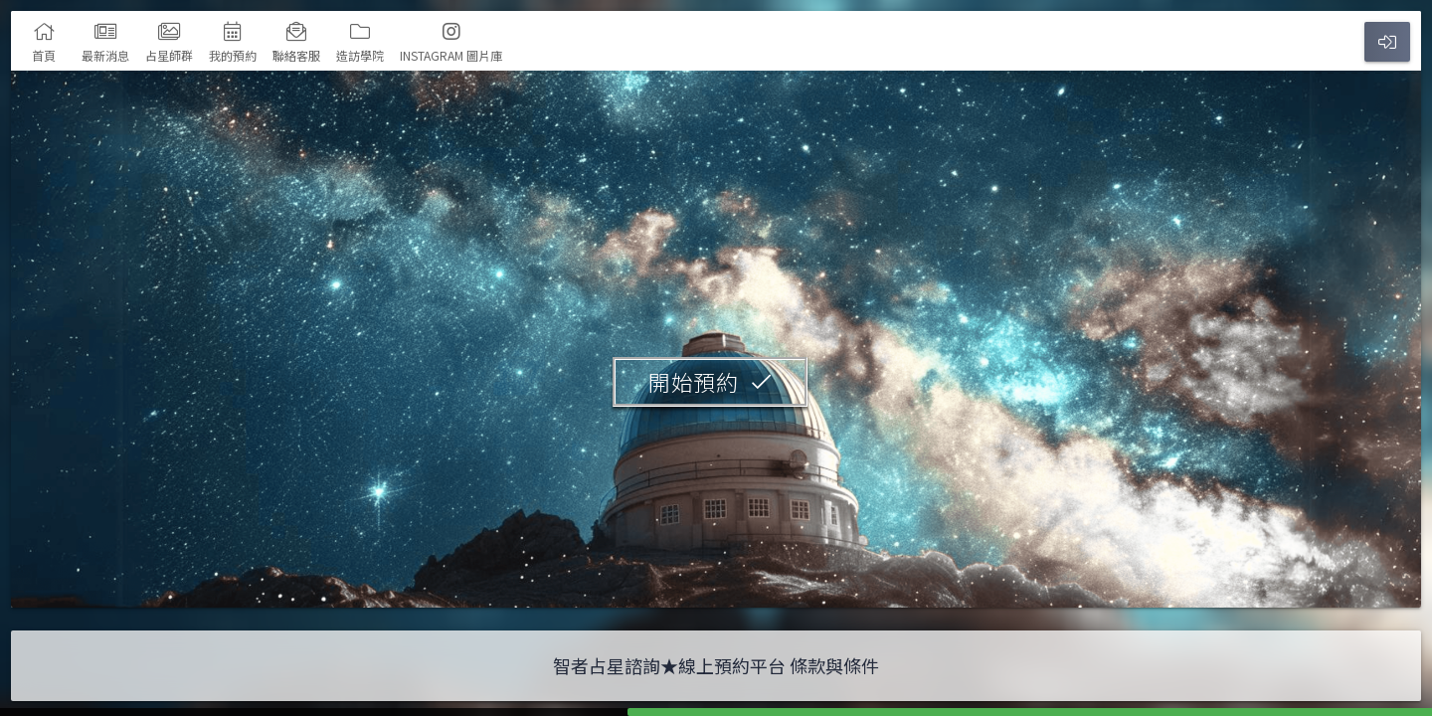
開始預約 (693, 381)
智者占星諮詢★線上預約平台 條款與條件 (716, 665)
